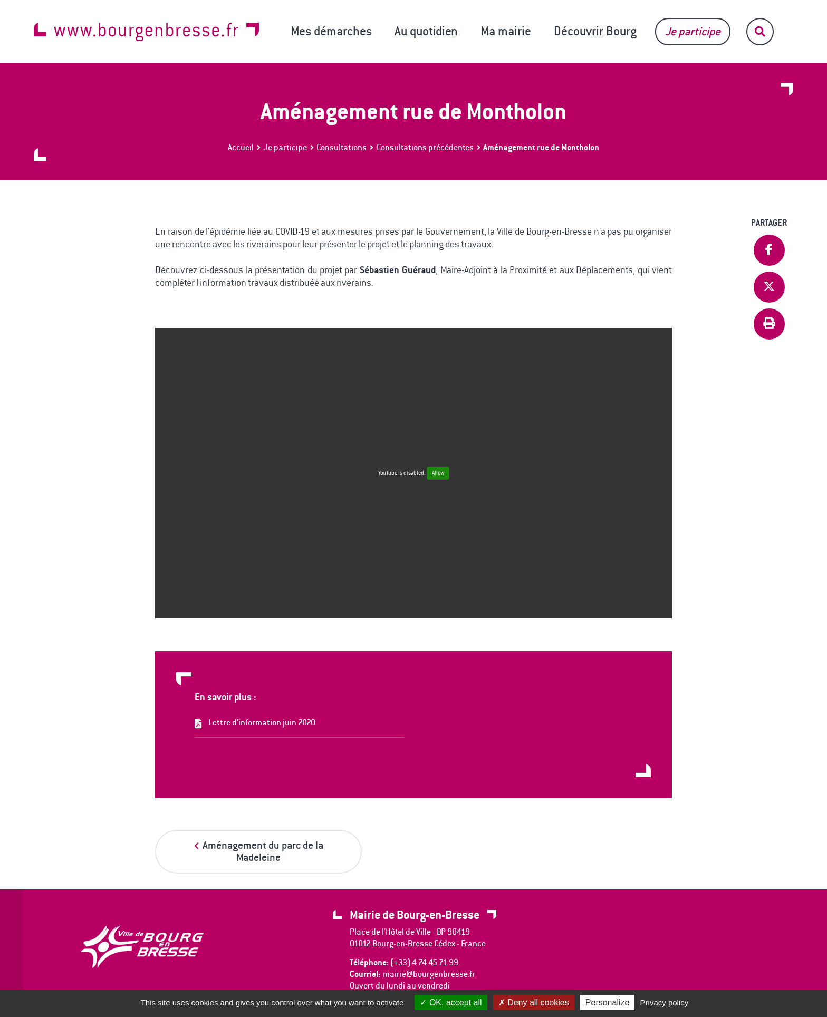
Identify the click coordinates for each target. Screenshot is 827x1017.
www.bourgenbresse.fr (146, 32)
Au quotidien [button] (426, 31)
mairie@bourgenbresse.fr (429, 974)
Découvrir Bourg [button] (595, 31)
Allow (438, 473)
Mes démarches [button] (331, 31)
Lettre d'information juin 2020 (261, 722)
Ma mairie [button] (505, 31)
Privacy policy (664, 1002)
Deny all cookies (533, 1002)
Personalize (607, 1002)
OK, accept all (451, 1002)
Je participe (692, 31)
